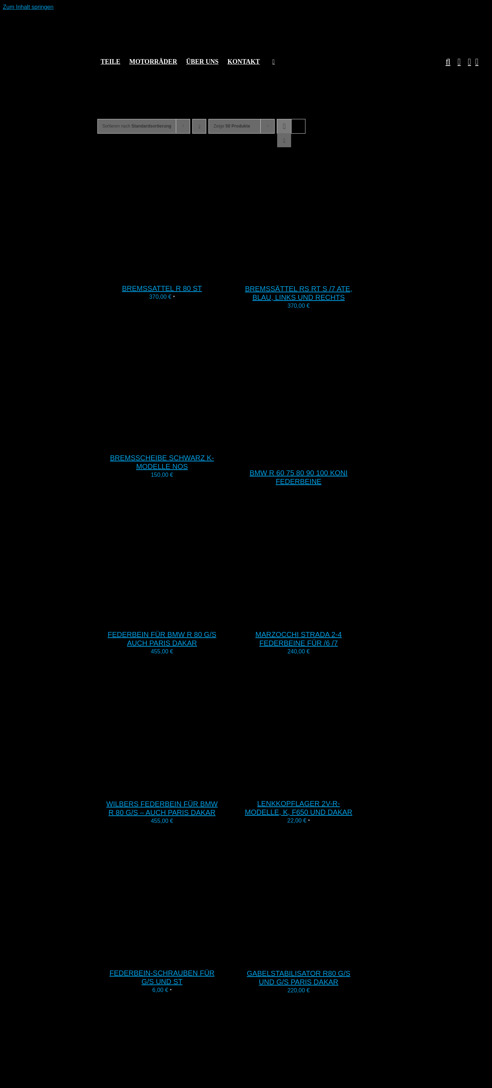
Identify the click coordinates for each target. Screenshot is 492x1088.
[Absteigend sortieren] (199, 126)
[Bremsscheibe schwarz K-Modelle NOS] (186, 442)
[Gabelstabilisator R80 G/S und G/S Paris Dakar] (323, 957)
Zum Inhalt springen (28, 7)
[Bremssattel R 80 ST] (186, 272)
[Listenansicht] (284, 140)
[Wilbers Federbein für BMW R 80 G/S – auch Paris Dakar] (186, 788)
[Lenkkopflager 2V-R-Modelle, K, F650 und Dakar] (323, 788)
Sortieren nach (137, 126)
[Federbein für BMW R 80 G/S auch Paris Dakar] (186, 618)
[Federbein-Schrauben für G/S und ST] (186, 957)
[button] (444, 61)
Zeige (231, 126)
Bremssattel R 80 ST (162, 288)
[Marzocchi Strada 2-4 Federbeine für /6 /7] (323, 618)
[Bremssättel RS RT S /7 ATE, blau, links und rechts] (323, 273)
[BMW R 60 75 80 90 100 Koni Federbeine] (323, 457)
